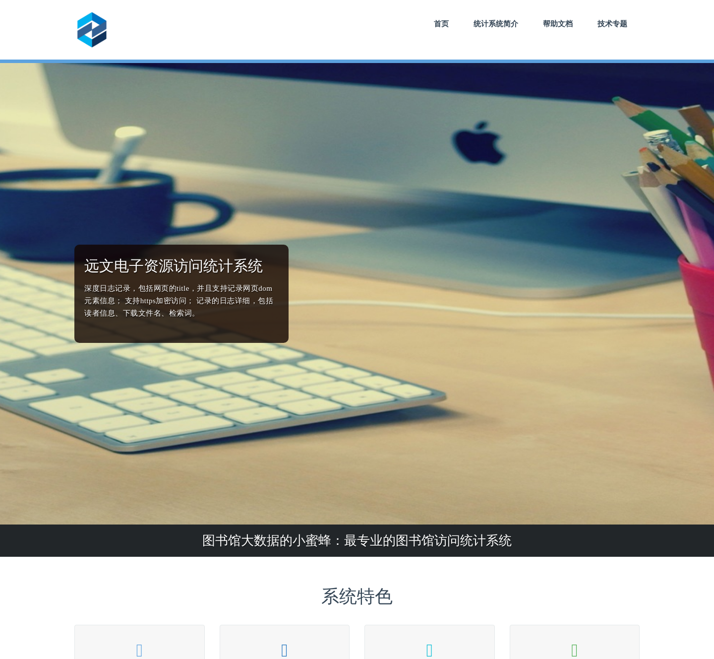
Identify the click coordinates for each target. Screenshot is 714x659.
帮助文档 (558, 23)
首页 (441, 23)
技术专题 (612, 23)
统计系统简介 (496, 23)
